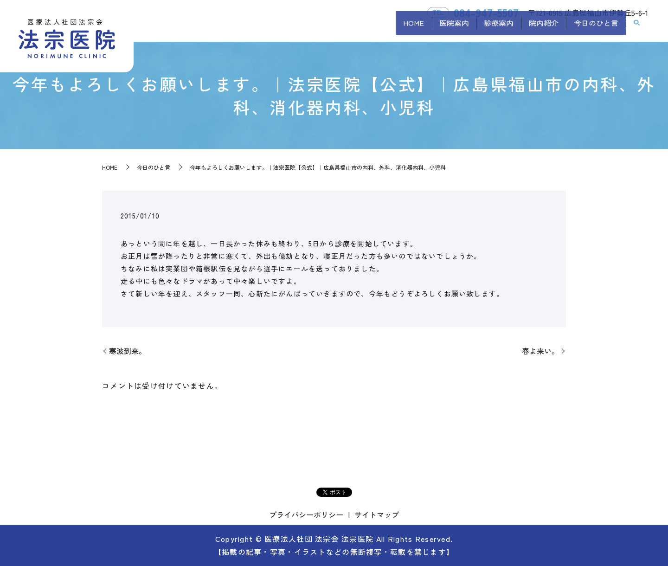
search (637, 30)
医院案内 (429, 29)
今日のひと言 (592, 29)
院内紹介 (533, 29)
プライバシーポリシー (306, 514)
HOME (381, 29)
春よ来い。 (540, 351)
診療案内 (481, 29)
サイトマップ (376, 514)
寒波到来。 (127, 351)
